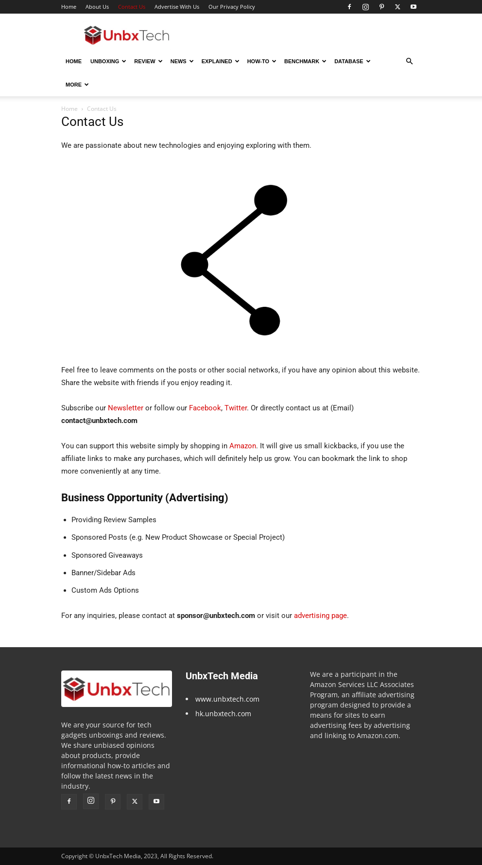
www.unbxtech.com (227, 699)
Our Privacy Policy (231, 6)
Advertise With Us (177, 6)
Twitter (235, 408)
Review (148, 61)
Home (68, 6)
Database (352, 61)
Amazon (242, 445)
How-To (261, 61)
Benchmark (305, 61)
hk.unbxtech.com (223, 713)
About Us (97, 6)
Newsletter (125, 408)
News (182, 61)
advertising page (320, 615)
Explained (221, 61)
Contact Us (131, 6)
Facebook (205, 408)
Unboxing (108, 61)
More (77, 85)
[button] (409, 61)
